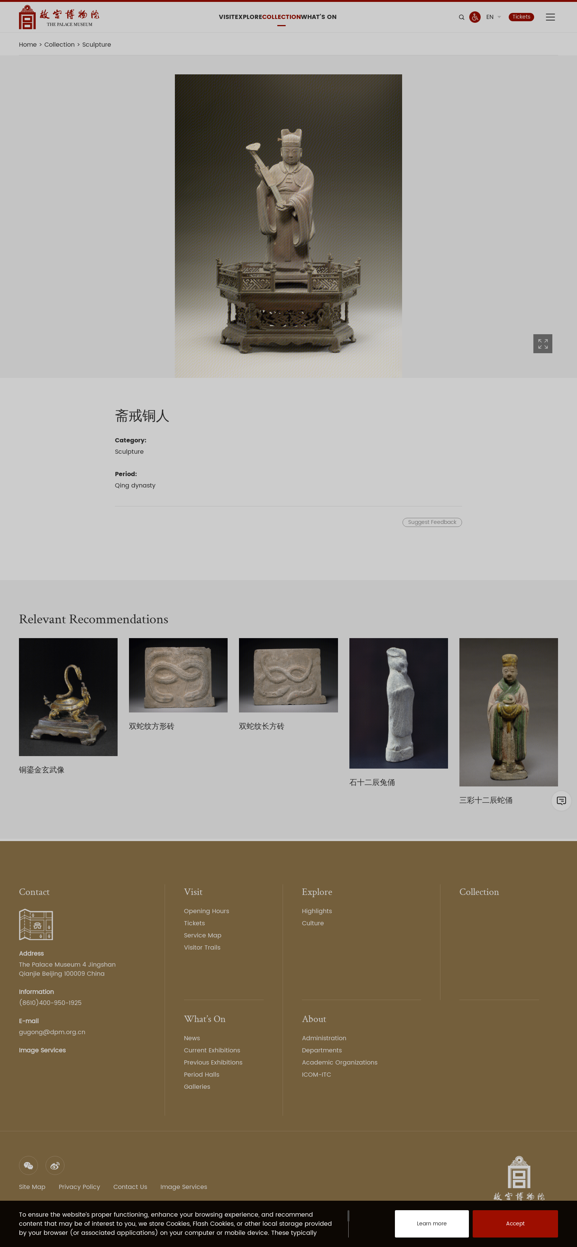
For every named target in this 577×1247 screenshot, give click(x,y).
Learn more (423, 1228)
